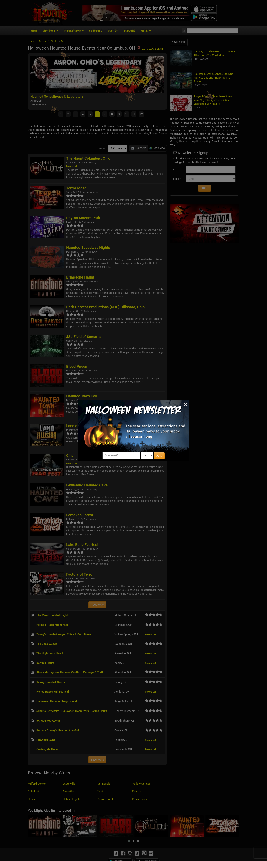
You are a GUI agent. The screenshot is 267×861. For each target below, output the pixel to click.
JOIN (159, 455)
